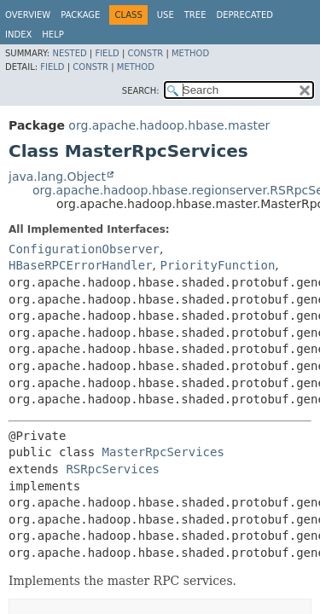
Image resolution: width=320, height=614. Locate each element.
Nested (69, 53)
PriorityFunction (217, 265)
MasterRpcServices (163, 452)
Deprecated (244, 15)
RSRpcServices (113, 469)
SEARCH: (141, 91)
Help (52, 34)
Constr (145, 53)
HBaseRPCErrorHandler (81, 265)
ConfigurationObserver (84, 249)
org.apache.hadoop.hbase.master (169, 125)
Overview (27, 15)
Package (80, 15)
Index (18, 34)
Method (190, 53)
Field (107, 53)
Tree (195, 15)
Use (165, 15)
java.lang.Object (57, 176)
